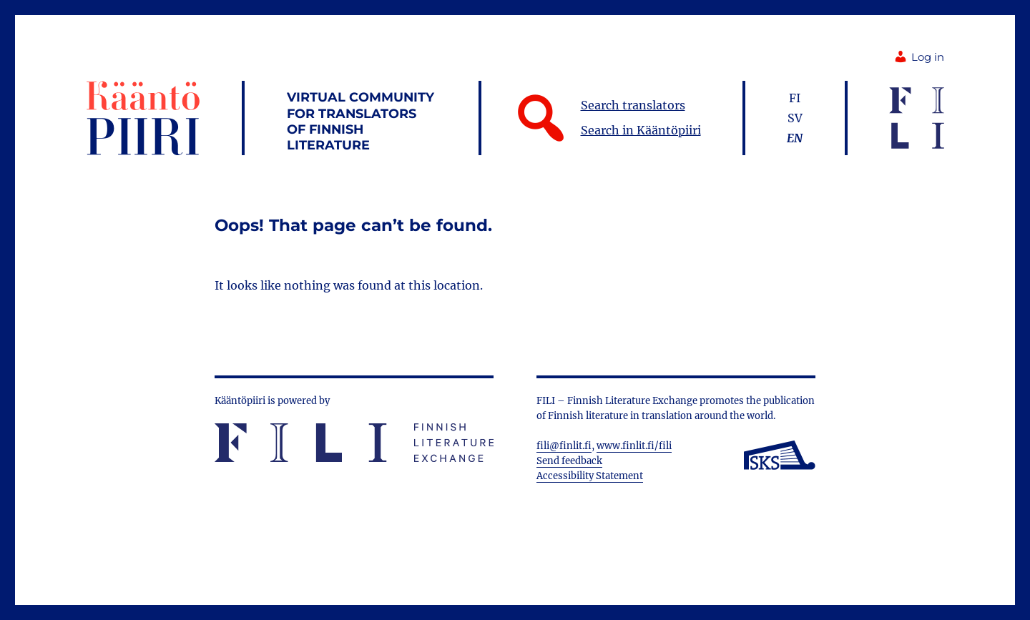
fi (794, 98)
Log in (918, 57)
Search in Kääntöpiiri (641, 130)
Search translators (633, 105)
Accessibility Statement (589, 476)
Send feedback (569, 461)
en (795, 138)
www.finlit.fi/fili (634, 446)
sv (795, 118)
